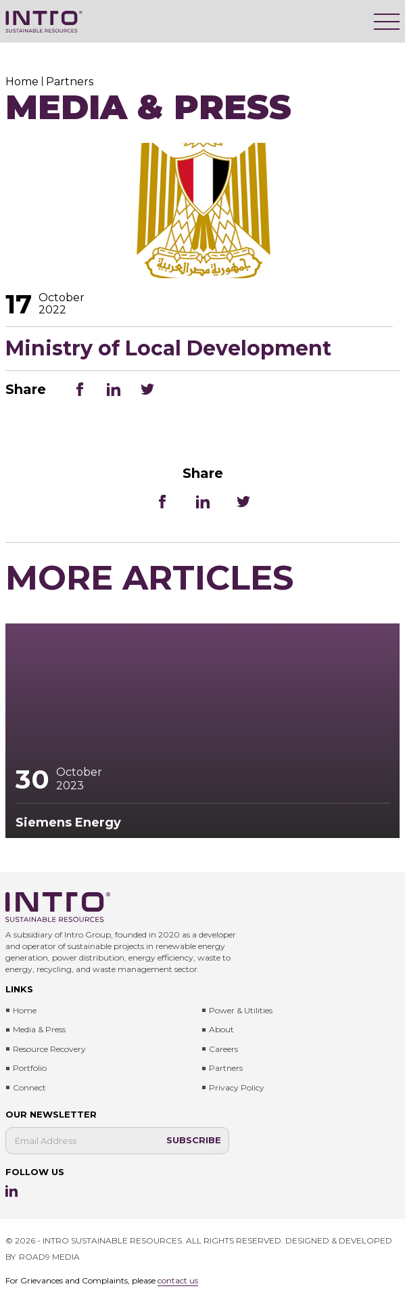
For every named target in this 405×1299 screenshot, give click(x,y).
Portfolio (30, 1068)
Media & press (39, 1029)
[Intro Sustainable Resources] (43, 21)
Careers (223, 1049)
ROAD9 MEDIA (49, 1257)
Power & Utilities (240, 1010)
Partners (226, 1068)
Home (25, 1010)
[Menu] (387, 21)
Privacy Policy (236, 1087)
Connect (29, 1087)
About (221, 1029)
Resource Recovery (49, 1049)
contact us (178, 1280)
